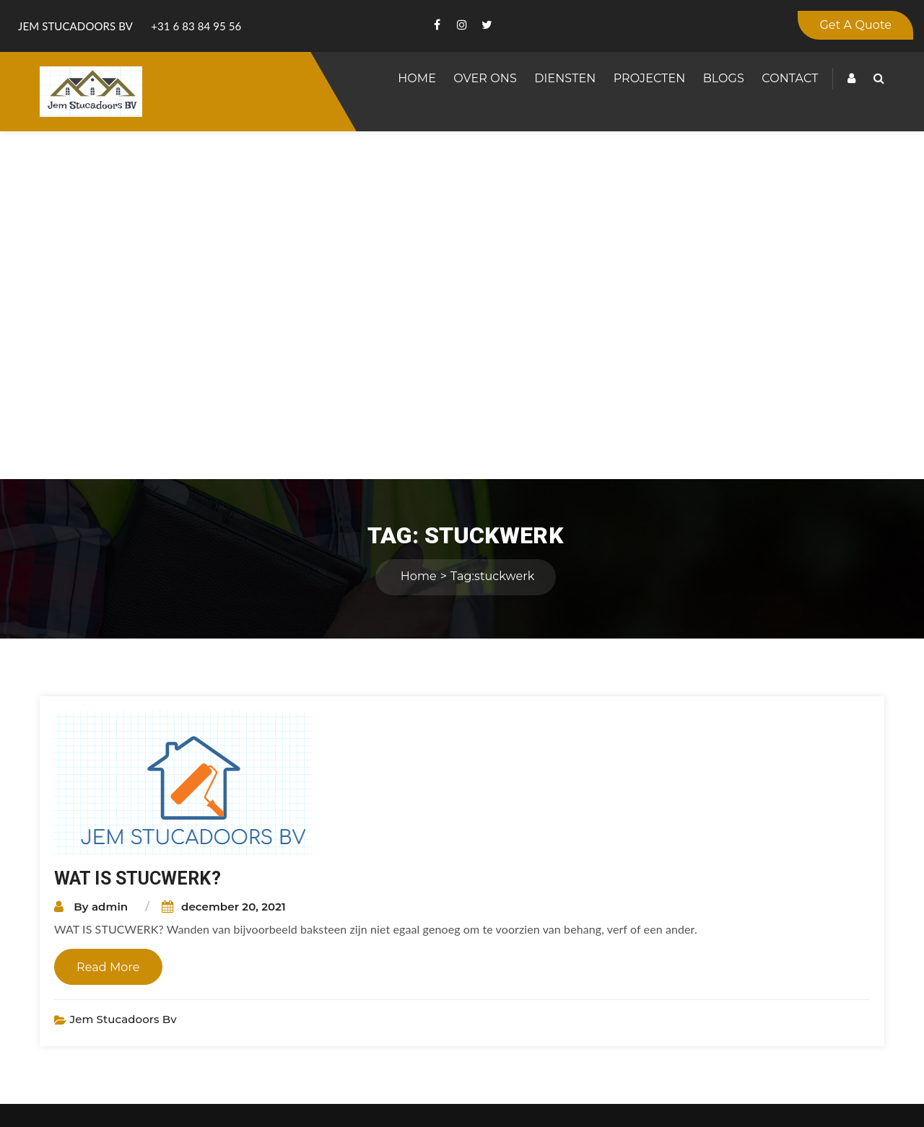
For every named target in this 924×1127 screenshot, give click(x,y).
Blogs (723, 78)
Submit (750, 1059)
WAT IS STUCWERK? (137, 530)
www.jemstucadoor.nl (441, 942)
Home (417, 78)
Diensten (565, 78)
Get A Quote (855, 25)
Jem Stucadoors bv (122, 671)
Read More (108, 619)
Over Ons (485, 78)
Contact (790, 78)
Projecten (650, 78)
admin (110, 559)
